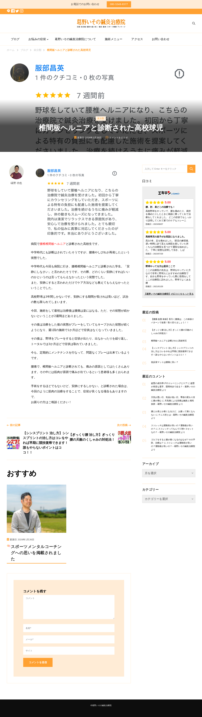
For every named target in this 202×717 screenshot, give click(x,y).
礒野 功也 (16, 175)
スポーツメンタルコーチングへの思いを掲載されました (36, 553)
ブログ (15, 39)
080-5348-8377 (119, 4)
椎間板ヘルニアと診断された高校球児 (169, 340)
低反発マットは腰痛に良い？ (164, 362)
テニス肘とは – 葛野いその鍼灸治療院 (176, 414)
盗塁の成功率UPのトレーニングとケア (169, 383)
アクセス (137, 39)
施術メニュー (113, 39)
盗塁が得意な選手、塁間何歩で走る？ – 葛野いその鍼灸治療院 (173, 387)
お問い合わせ (160, 39)
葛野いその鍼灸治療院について (75, 39)
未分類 (100, 118)
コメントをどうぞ (118, 138)
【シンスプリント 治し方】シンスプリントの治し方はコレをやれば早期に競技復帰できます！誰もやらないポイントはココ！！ (172, 351)
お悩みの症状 (37, 39)
